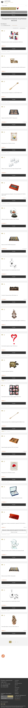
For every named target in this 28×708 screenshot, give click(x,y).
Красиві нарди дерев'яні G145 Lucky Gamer (10, 444)
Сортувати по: (15, 28)
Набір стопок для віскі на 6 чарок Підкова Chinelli (11, 167)
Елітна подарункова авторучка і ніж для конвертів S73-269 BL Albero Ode (14, 193)
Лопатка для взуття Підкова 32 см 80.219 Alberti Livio (12, 92)
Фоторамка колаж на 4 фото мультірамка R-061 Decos (12, 41)
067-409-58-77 (12, 8)
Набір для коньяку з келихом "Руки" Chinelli (10, 218)
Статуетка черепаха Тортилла (7, 369)
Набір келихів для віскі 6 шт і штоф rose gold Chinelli (12, 494)
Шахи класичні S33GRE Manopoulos (8, 243)
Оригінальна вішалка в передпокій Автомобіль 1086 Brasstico (13, 67)
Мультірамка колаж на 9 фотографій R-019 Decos (11, 394)
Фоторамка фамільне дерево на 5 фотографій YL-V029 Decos (13, 318)
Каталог (13, 12)
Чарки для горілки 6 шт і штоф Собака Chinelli (11, 597)
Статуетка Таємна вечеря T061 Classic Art (10, 293)
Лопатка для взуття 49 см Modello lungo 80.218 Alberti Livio (13, 419)
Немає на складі (14, 528)
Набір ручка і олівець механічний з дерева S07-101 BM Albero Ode (13, 521)
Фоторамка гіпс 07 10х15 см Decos (8, 142)
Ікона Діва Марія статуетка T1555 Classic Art (10, 622)
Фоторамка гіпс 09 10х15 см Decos (8, 469)
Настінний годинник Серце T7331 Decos (9, 343)
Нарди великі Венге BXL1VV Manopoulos (9, 117)
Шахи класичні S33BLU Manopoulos (8, 572)
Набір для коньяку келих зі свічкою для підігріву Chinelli (13, 547)
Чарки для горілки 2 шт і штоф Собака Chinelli (11, 268)
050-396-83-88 (4, 8)
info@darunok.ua (17, 699)
